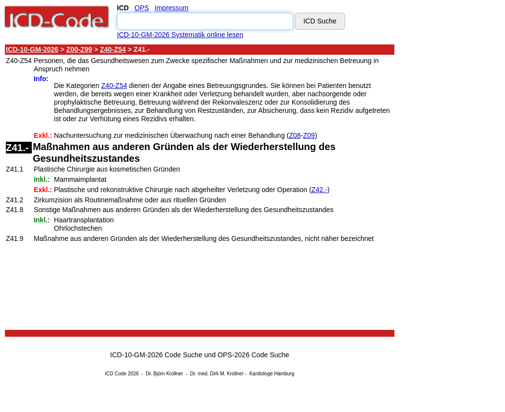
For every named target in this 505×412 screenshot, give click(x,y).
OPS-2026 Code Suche (253, 355)
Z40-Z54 (113, 49)
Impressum (171, 8)
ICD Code (116, 373)
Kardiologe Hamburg (272, 373)
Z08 (294, 135)
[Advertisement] (440, 190)
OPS (142, 8)
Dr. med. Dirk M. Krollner (217, 373)
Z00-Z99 (79, 49)
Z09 (309, 135)
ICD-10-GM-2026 (32, 49)
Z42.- (319, 190)
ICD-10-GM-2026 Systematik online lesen (180, 35)
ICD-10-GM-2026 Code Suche (156, 355)
